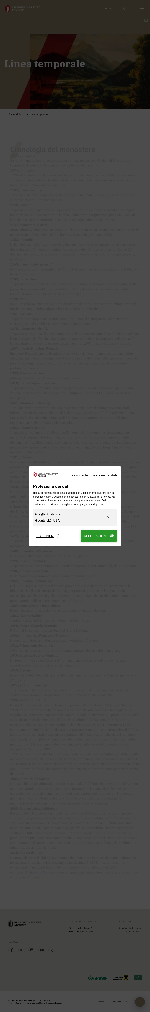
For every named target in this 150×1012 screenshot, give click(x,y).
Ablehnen (47, 535)
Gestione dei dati (104, 475)
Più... (110, 517)
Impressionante (76, 475)
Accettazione (99, 535)
